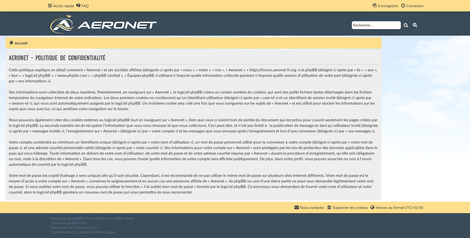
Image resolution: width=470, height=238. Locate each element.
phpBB (77, 218)
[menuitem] (82, 6)
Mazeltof (83, 228)
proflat (63, 228)
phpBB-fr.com (77, 223)
